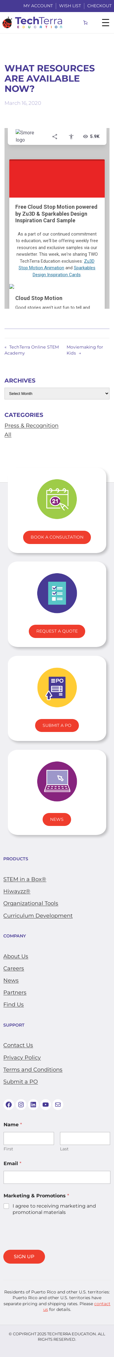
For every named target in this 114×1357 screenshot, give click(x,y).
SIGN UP (24, 1256)
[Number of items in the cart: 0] (85, 22)
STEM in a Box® (24, 879)
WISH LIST (70, 5)
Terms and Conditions (32, 1069)
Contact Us (18, 1045)
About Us (15, 956)
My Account (38, 5)
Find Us (13, 1004)
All (7, 434)
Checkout (99, 5)
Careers (13, 968)
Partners (14, 992)
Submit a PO (20, 1081)
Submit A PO (57, 725)
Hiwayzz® (16, 891)
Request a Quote (57, 631)
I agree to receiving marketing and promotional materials (54, 1209)
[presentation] (48, 1245)
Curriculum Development (38, 915)
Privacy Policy (22, 1057)
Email (12, 1163)
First (8, 1149)
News (57, 819)
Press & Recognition (31, 425)
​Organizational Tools (30, 903)
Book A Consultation (57, 537)
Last (64, 1149)
